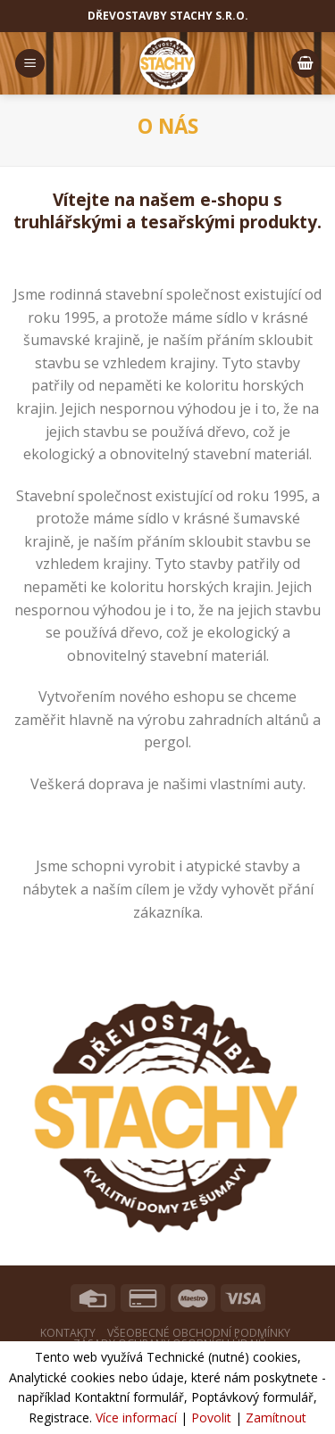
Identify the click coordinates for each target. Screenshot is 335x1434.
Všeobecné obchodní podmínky (198, 1332)
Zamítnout (276, 1417)
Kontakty (68, 1332)
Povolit (211, 1417)
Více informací (136, 1417)
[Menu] (30, 63)
